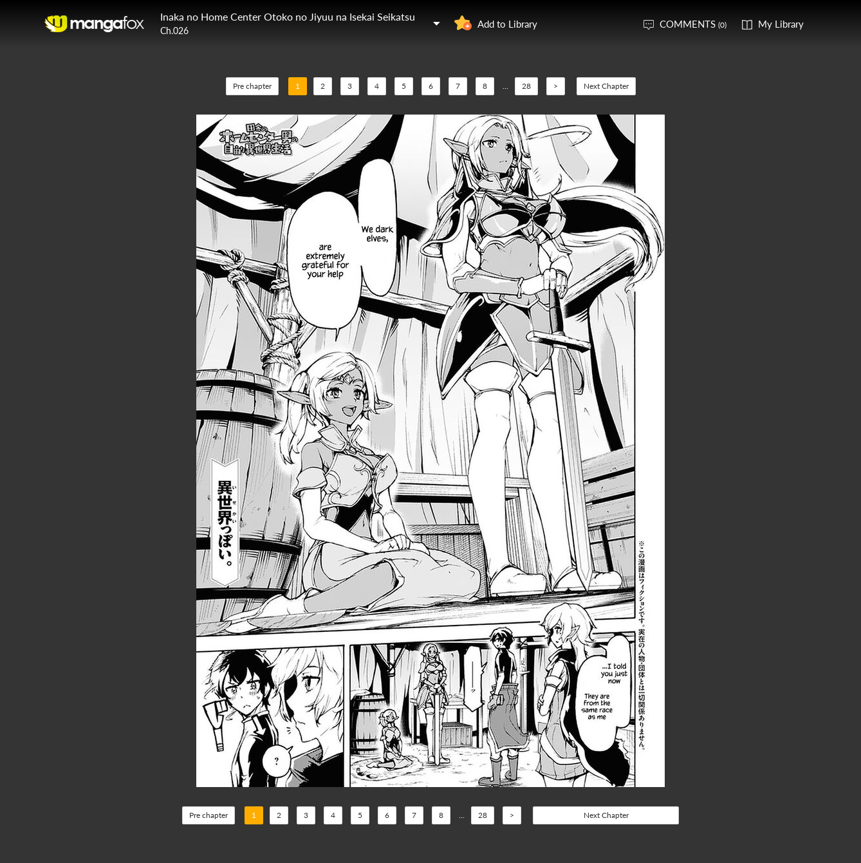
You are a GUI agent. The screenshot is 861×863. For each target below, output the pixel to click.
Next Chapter (606, 86)
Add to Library (507, 24)
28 (526, 86)
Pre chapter (252, 86)
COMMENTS (693, 24)
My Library (781, 24)
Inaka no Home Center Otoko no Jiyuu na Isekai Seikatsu (287, 16)
